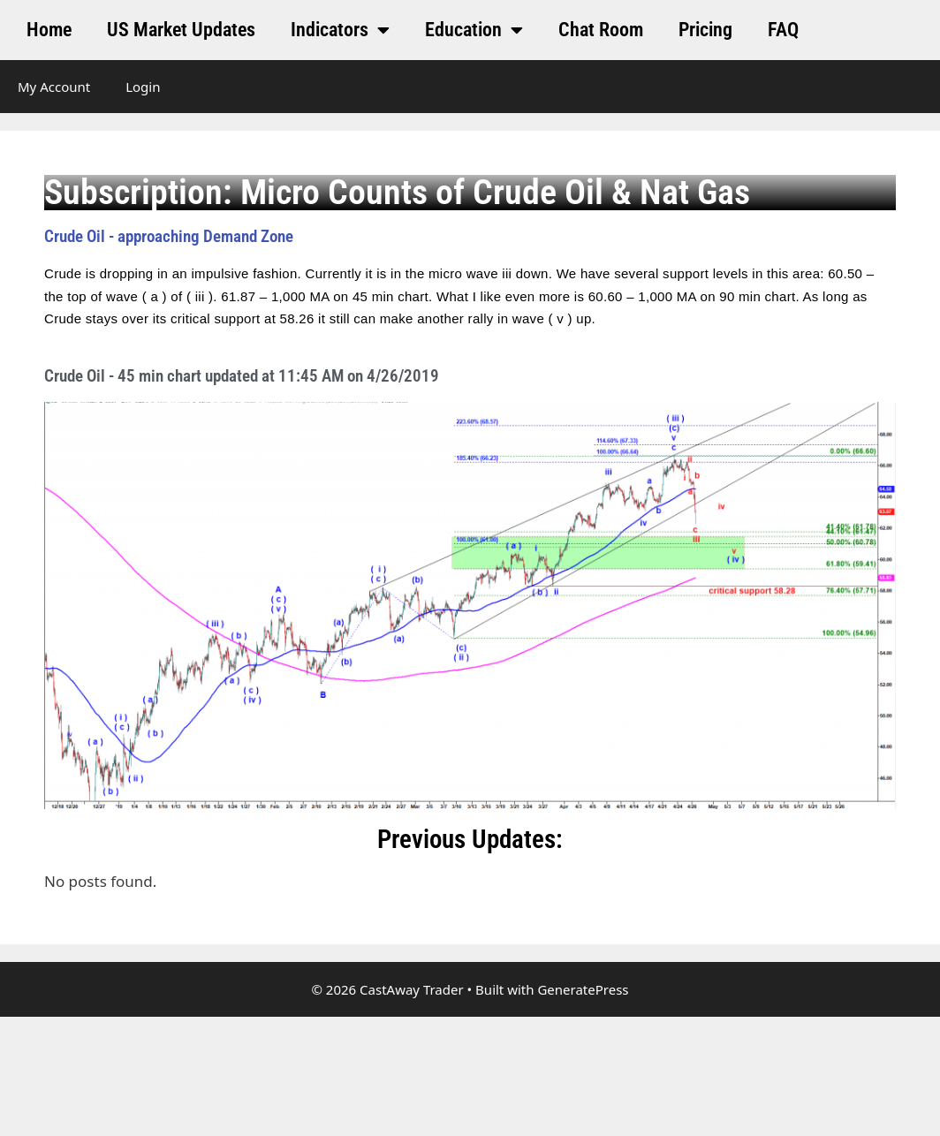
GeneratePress (582, 989)
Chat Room (600, 30)
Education (474, 30)
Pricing (705, 30)
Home (49, 30)
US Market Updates (181, 30)
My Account (54, 86)
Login (142, 86)
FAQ (783, 30)
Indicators (340, 30)
